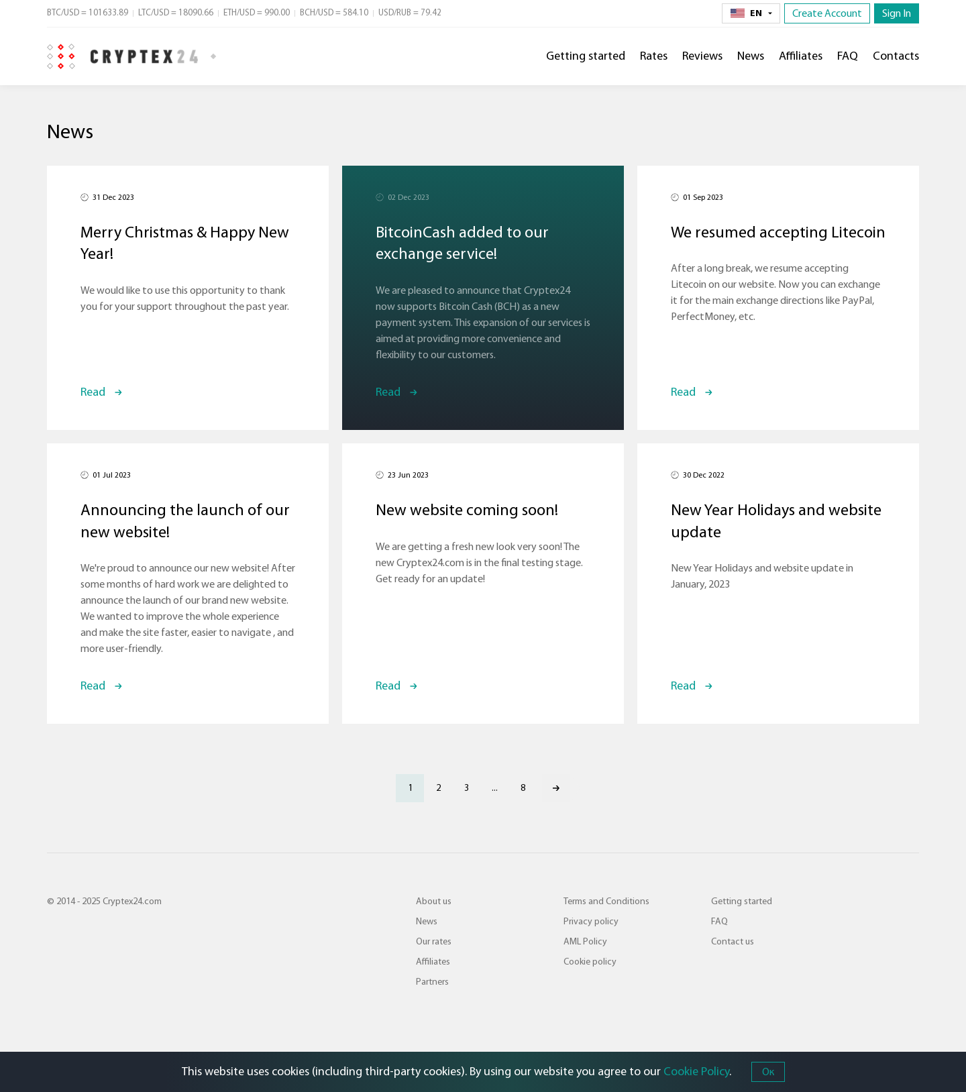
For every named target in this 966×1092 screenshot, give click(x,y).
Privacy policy (591, 921)
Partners (432, 982)
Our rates (433, 941)
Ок (768, 1072)
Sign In (896, 13)
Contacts (896, 56)
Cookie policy (590, 962)
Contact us (732, 941)
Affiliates (800, 56)
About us (433, 901)
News (750, 56)
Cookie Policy (696, 1071)
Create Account (827, 13)
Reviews (702, 56)
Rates (653, 56)
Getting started (585, 56)
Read (92, 392)
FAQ (847, 56)
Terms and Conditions (606, 901)
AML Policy (585, 941)
